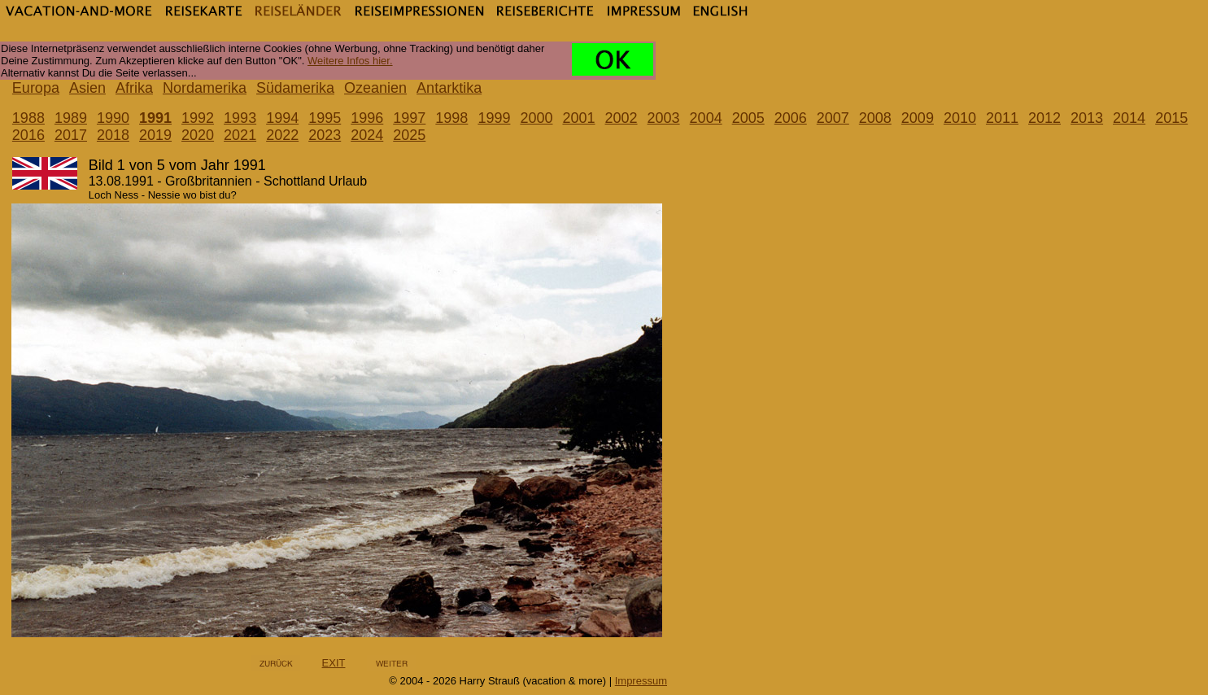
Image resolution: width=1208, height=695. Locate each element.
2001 (578, 118)
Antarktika (449, 88)
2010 (960, 118)
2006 (790, 118)
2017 (71, 135)
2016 (28, 135)
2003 (664, 118)
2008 (875, 118)
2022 (282, 135)
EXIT (334, 663)
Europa (35, 88)
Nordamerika (204, 88)
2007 (833, 118)
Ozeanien (375, 88)
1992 (197, 118)
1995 (324, 118)
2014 (1129, 118)
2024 (367, 135)
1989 (71, 118)
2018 (113, 135)
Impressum (641, 681)
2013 (1087, 118)
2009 (917, 118)
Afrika (134, 88)
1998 (451, 118)
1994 (282, 118)
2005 (748, 118)
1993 (240, 118)
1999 (494, 118)
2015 (1171, 118)
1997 (409, 118)
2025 (409, 135)
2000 (536, 118)
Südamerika (295, 88)
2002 (621, 118)
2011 (1002, 118)
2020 (197, 135)
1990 (113, 118)
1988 (28, 118)
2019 (155, 135)
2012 (1044, 118)
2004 (706, 118)
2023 (324, 135)
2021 (240, 135)
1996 (367, 118)
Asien (87, 88)
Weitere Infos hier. (350, 61)
